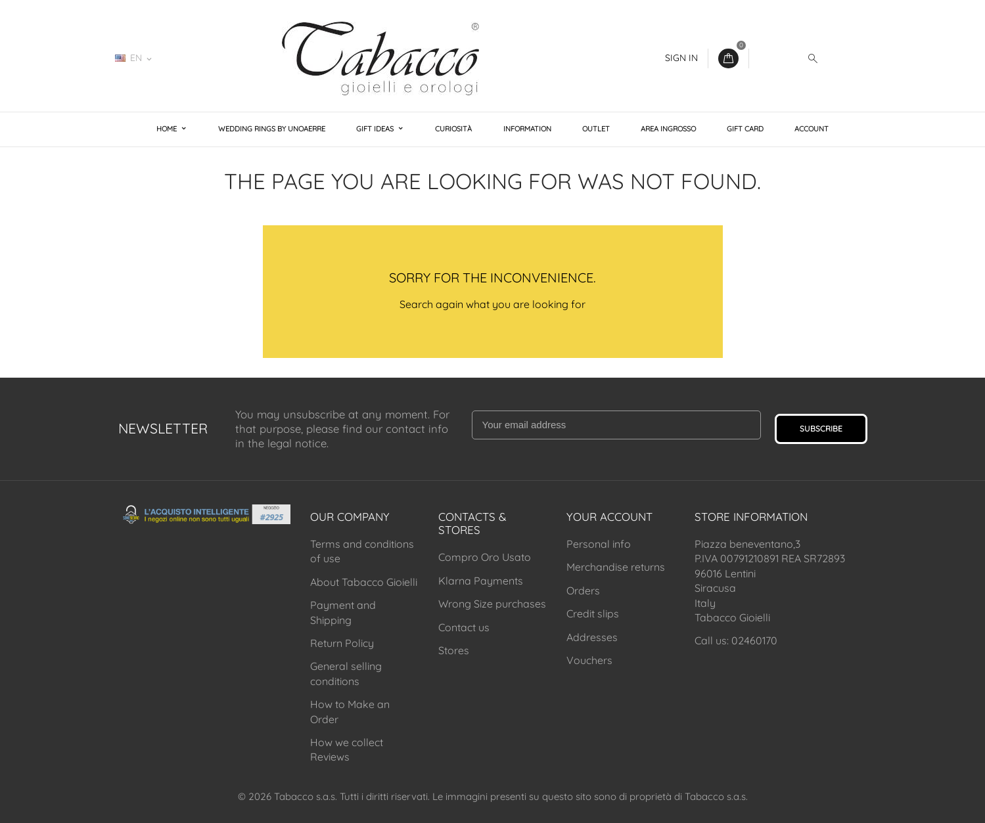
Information (527, 128)
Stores (453, 650)
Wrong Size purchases (492, 603)
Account (811, 128)
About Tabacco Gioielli (363, 582)
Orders (583, 590)
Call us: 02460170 (736, 640)
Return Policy (342, 643)
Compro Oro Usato (484, 557)
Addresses (592, 637)
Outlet (596, 128)
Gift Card (745, 128)
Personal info (598, 543)
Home (167, 128)
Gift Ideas (376, 128)
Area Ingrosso (668, 128)
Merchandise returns (615, 566)
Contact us (464, 627)
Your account (609, 516)
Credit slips (592, 613)
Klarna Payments (480, 580)
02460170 (200, 58)
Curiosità (453, 128)
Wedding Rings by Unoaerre (271, 128)
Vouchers (589, 660)
